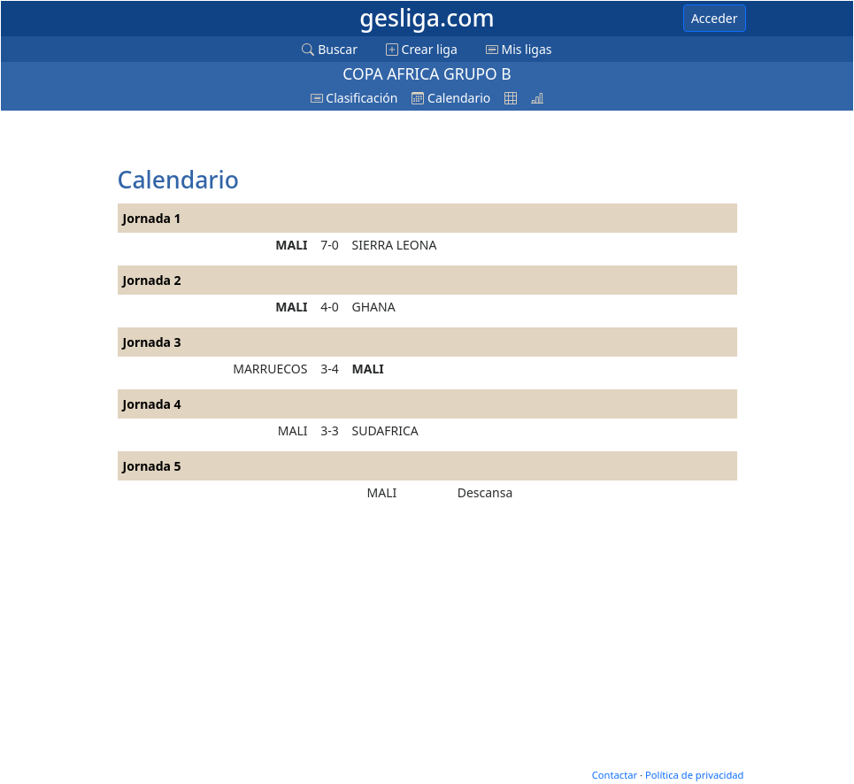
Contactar (614, 774)
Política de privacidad (694, 774)
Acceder (714, 18)
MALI (291, 244)
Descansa (485, 492)
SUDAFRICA (385, 430)
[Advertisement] (259, 140)
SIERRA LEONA (394, 244)
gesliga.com (426, 18)
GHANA (374, 306)
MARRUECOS (270, 368)
